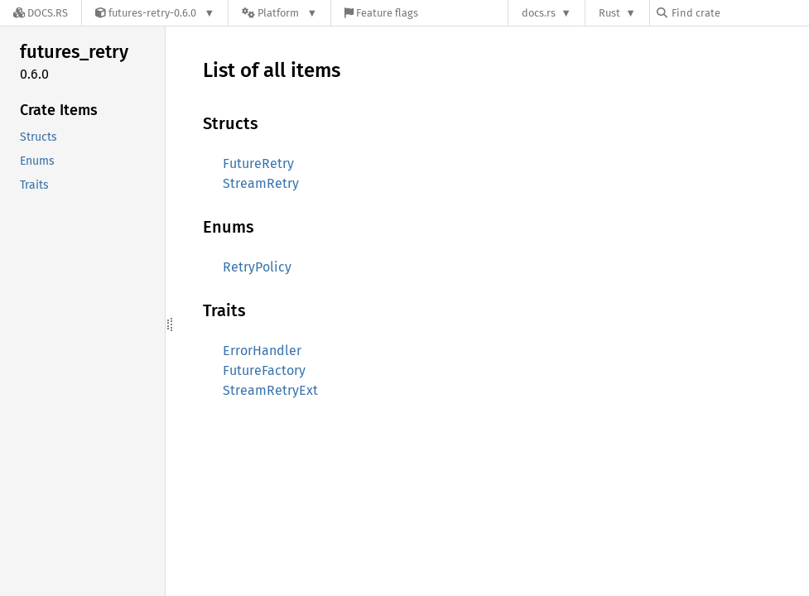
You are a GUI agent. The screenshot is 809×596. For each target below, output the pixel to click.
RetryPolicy (257, 267)
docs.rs (539, 13)
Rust (609, 13)
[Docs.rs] (40, 13)
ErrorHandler (262, 350)
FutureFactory (264, 370)
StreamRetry (261, 183)
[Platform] (279, 13)
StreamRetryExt (270, 390)
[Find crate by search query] (739, 13)
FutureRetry (258, 163)
